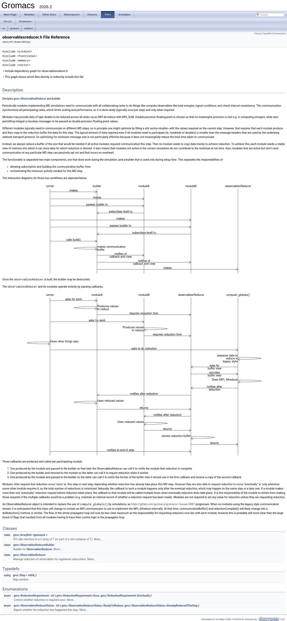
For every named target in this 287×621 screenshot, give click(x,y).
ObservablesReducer (39, 547)
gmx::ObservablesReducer (30, 97)
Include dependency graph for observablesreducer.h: (35, 70)
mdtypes (28, 28)
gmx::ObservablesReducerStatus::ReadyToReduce (92, 604)
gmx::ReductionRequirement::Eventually (125, 594)
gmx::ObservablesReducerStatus (34, 604)
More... (98, 537)
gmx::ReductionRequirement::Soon (77, 594)
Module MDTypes (22, 42)
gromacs (14, 28)
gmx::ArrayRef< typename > (30, 533)
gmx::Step (19, 573)
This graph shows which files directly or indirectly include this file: (43, 76)
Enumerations (279, 33)
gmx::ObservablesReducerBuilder (33, 543)
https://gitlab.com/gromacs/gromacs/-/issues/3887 (163, 503)
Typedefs (267, 33)
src (3, 28)
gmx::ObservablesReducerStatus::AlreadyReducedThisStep (161, 604)
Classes (258, 33)
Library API (7, 42)
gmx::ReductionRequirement (31, 594)
